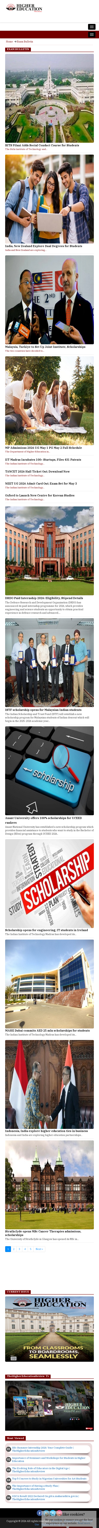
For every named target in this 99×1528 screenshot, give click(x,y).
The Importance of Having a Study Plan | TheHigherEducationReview (35, 1487)
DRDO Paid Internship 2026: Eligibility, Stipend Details (44, 598)
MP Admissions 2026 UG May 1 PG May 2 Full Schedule (43, 447)
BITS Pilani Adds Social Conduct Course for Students (42, 145)
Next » (39, 1249)
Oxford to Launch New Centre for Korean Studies (39, 495)
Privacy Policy (72, 1521)
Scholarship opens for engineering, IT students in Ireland (46, 930)
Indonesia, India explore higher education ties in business (46, 1131)
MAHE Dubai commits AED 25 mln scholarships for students (47, 1030)
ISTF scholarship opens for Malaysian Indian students (43, 710)
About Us (56, 1521)
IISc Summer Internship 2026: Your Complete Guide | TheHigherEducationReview (43, 1449)
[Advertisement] (49, 1272)
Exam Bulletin (25, 41)
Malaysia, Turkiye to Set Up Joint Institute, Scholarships (45, 347)
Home (9, 41)
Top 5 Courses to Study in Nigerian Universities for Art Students (49, 1478)
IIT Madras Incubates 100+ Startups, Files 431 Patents (43, 459)
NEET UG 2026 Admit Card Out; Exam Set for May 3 (41, 483)
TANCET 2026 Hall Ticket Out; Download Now (37, 471)
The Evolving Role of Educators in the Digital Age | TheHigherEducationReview (41, 1470)
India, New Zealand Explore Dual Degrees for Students (43, 246)
